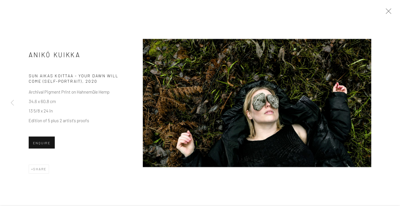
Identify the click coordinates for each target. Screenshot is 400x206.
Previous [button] (12, 103)
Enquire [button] (41, 143)
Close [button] (387, 13)
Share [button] (39, 169)
